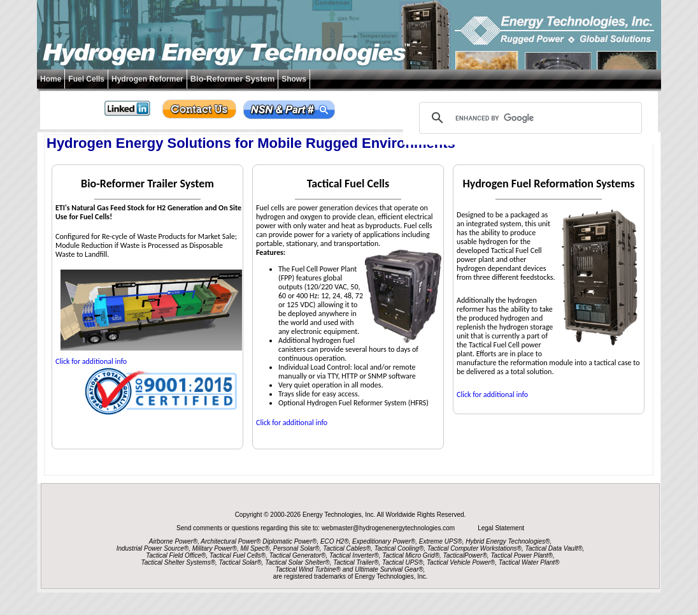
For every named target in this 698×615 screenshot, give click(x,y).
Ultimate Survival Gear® (389, 569)
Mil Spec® (254, 548)
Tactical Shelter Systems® (178, 562)
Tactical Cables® (347, 548)
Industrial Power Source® (153, 548)
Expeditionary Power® (383, 541)
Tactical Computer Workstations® (474, 548)
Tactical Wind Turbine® (308, 569)
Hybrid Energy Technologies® (508, 541)
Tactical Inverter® (354, 555)
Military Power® (214, 548)
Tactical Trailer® (355, 562)
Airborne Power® (173, 541)
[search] (528, 118)
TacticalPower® (465, 555)
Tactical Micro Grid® (410, 555)
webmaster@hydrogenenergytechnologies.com (389, 528)
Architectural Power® (230, 541)
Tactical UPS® (402, 562)
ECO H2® (334, 541)
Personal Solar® (296, 548)
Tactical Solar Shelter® (297, 562)
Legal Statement (501, 528)
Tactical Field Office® (176, 555)
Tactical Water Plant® (529, 562)
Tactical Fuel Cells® (238, 555)
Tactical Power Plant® (521, 555)
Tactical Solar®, (241, 562)
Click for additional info (91, 361)
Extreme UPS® (440, 541)
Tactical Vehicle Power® (461, 562)
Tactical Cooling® (399, 548)
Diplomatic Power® (289, 541)
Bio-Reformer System (232, 78)
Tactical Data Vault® (554, 548)
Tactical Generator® (297, 555)
